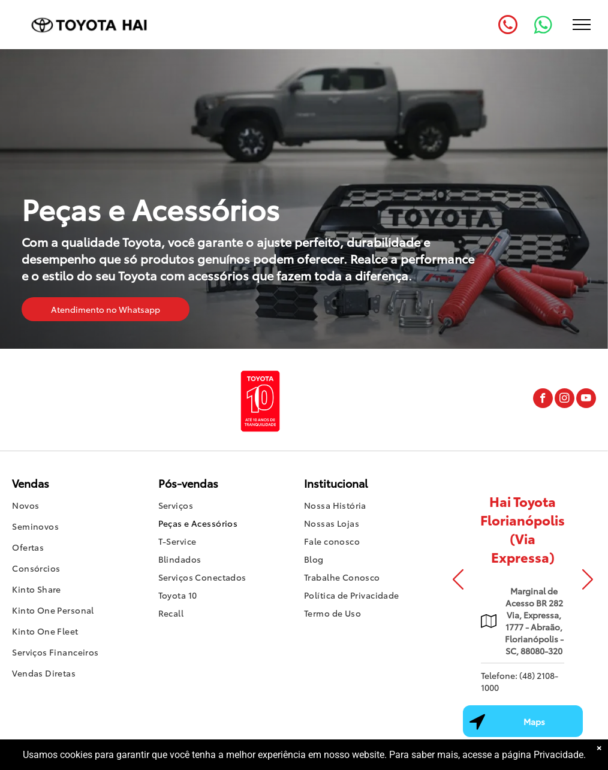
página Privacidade (542, 754)
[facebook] (543, 399)
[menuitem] (85, 506)
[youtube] (586, 399)
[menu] (581, 24)
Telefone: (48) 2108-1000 (519, 681)
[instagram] (564, 399)
